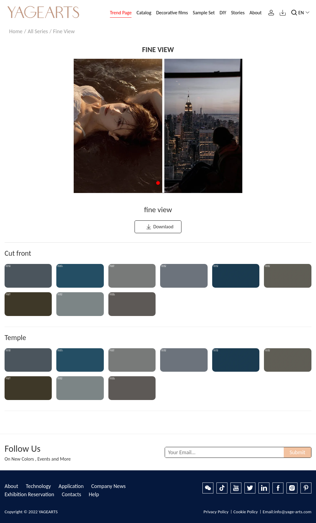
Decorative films (172, 13)
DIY (222, 13)
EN (304, 13)
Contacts (71, 494)
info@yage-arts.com (292, 511)
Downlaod (159, 226)
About (255, 13)
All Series (38, 31)
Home (16, 31)
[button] (158, 183)
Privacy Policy (215, 511)
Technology (38, 486)
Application (71, 486)
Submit (297, 452)
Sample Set (204, 13)
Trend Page (121, 13)
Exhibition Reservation (29, 494)
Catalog (143, 13)
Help (94, 494)
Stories (237, 13)
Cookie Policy (245, 511)
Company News (108, 486)
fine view (64, 31)
